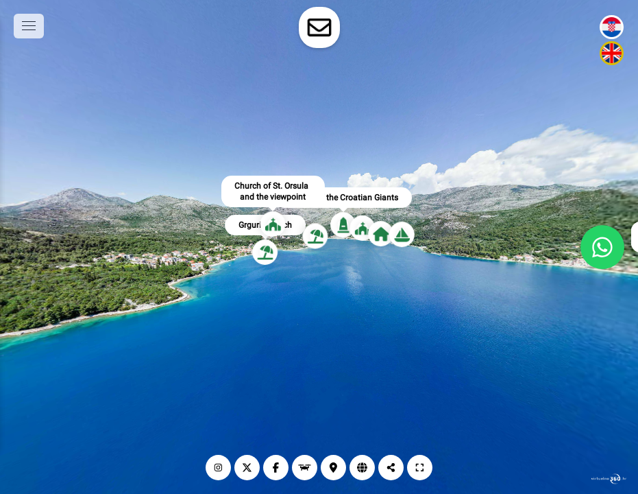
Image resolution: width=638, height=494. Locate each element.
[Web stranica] (362, 467)
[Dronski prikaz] (304, 467)
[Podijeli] (391, 467)
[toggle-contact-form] (319, 27)
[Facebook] (276, 467)
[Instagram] (218, 467)
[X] (247, 467)
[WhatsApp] (602, 247)
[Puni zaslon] (419, 467)
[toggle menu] (29, 26)
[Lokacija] (333, 467)
